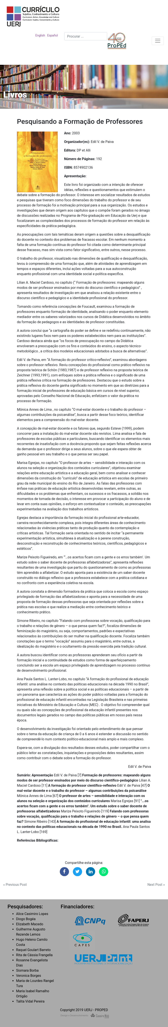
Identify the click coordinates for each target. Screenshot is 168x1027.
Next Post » (156, 885)
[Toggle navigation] (158, 40)
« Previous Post (15, 885)
